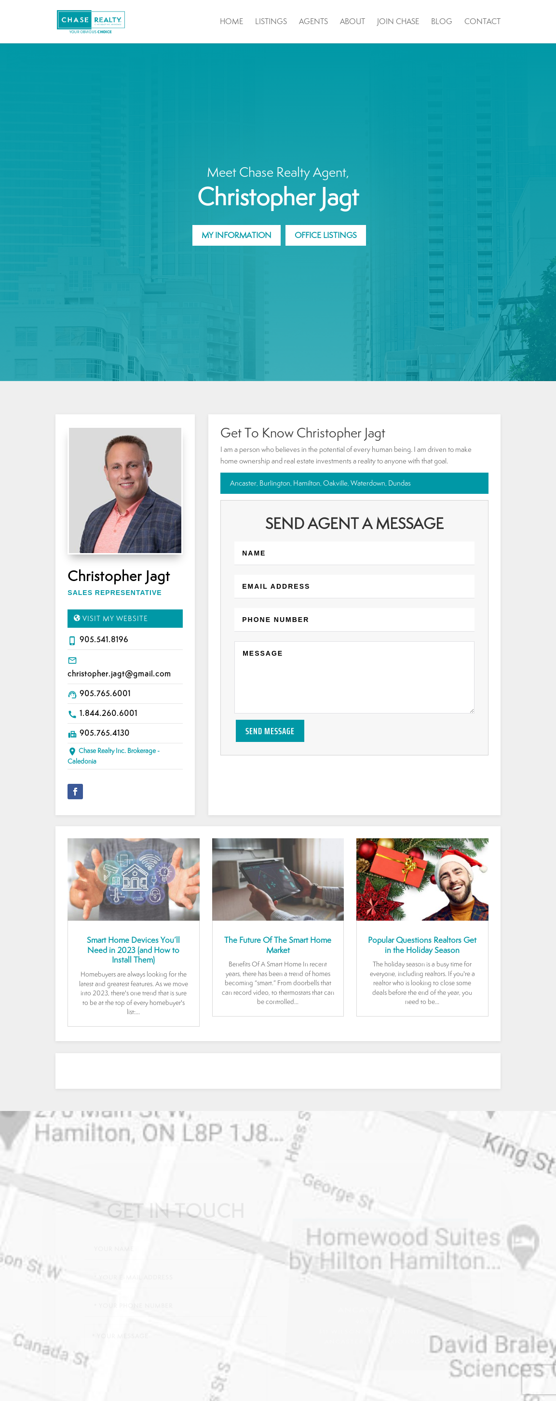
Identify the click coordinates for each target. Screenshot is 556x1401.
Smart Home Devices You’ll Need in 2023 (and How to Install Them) (133, 950)
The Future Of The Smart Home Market (277, 945)
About (352, 22)
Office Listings (326, 235)
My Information (236, 235)
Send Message (270, 731)
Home (231, 22)
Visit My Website (115, 618)
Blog (441, 22)
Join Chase (398, 22)
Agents (313, 22)
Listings (271, 22)
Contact (482, 22)
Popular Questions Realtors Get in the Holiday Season (422, 945)
